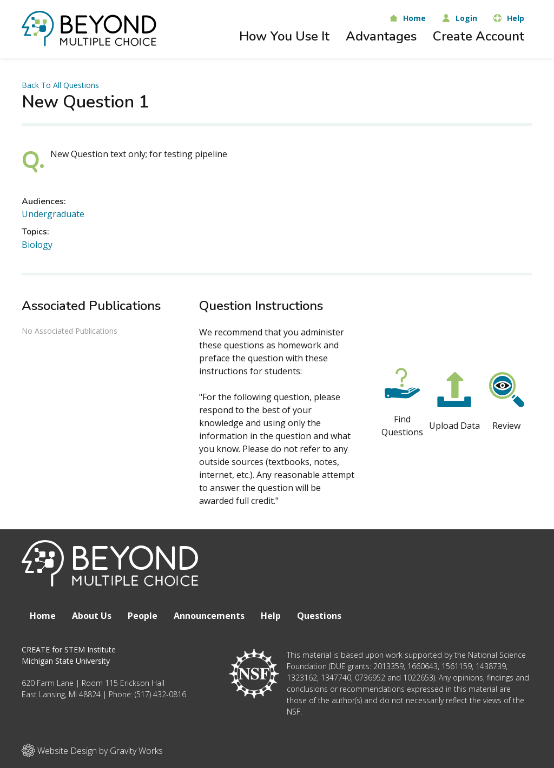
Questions (319, 616)
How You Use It (284, 36)
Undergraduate (53, 214)
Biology (37, 245)
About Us (91, 616)
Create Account (478, 36)
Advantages (381, 36)
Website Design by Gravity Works (92, 750)
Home (43, 616)
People (142, 616)
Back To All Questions (60, 85)
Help (271, 616)
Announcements (209, 616)
